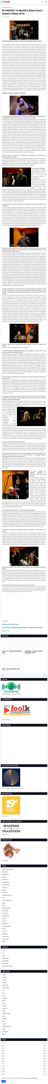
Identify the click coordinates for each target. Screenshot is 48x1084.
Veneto (3, 1034)
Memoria (4, 905)
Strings (3, 928)
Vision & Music (5, 939)
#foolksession (5, 874)
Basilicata (4, 977)
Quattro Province (6, 1013)
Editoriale (4, 890)
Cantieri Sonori (5, 879)
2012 (24, 1048)
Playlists (4, 918)
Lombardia (4, 998)
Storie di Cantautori (6, 926)
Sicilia (3, 1021)
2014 (24, 1053)
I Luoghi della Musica (7, 895)
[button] (1, 2)
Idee (3, 897)
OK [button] (3, 1081)
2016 (24, 1058)
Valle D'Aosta (5, 1031)
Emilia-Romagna (6, 987)
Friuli (3, 990)
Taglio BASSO (5, 934)
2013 (24, 1051)
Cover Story (4, 887)
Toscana (4, 1024)
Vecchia (45, 675)
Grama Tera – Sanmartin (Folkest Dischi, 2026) (12, 651)
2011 (24, 1045)
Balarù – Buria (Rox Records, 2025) (11, 669)
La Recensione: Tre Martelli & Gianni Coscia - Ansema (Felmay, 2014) (22, 627)
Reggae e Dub (5, 923)
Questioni (4, 921)
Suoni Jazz (4, 931)
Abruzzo (4, 974)
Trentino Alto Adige (6, 1026)
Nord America (5, 960)
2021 (24, 1071)
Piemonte (10, 7)
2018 (24, 1064)
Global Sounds (5, 958)
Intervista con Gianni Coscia (10, 624)
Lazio (3, 993)
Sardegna (4, 1018)
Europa (3, 955)
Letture (3, 903)
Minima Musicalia (6, 908)
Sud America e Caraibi (7, 966)
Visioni (3, 941)
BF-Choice (4, 877)
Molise (3, 1003)
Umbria (3, 1029)
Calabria (4, 980)
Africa (3, 950)
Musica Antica (5, 910)
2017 (24, 1061)
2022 (24, 1074)
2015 (24, 1056)
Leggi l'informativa (33, 1078)
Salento (4, 1016)
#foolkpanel (5, 871)
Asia (3, 953)
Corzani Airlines (5, 884)
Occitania (4, 1005)
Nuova (2, 675)
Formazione (5, 892)
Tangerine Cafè (5, 936)
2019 (24, 1066)
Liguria (3, 995)
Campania (4, 982)
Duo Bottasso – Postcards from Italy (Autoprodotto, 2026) (34, 651)
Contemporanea (5, 882)
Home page (4, 7)
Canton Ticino (5, 985)
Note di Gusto (5, 913)
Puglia (3, 1011)
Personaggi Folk (5, 915)
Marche (4, 1000)
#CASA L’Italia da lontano (7, 869)
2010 (24, 1043)
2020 (24, 1069)
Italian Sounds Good (6, 900)
